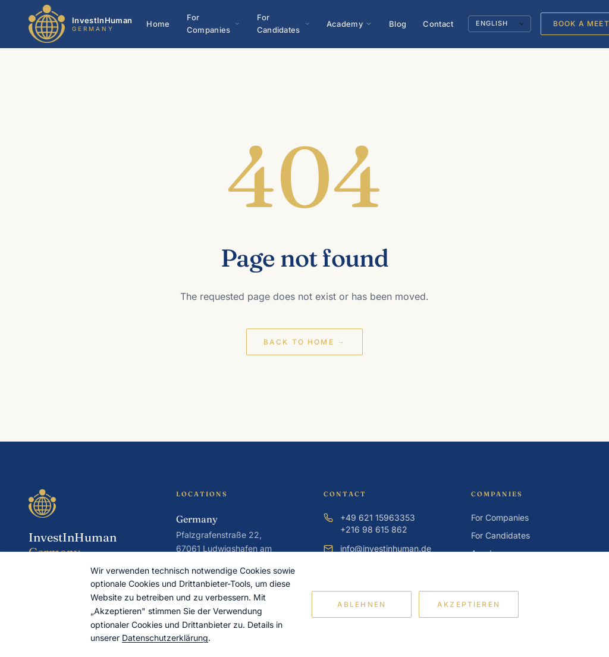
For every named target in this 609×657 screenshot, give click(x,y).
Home (157, 24)
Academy (349, 24)
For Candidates (283, 23)
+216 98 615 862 (373, 529)
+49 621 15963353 (377, 517)
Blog (397, 24)
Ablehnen (361, 604)
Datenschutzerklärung (165, 638)
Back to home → (304, 341)
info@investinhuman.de (385, 548)
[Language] (499, 23)
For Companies (213, 23)
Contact (438, 24)
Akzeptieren (468, 604)
